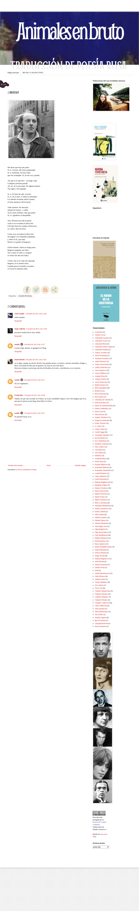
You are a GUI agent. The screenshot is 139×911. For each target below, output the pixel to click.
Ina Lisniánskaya (101, 441)
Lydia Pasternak (100, 479)
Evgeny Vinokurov (101, 417)
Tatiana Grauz (100, 567)
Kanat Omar (99, 461)
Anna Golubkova (101, 373)
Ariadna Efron (100, 376)
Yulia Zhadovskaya (101, 612)
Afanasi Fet (99, 335)
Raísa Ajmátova (100, 544)
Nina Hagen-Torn (101, 526)
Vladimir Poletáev (101, 600)
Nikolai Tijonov (100, 520)
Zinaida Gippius (100, 618)
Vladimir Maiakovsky (102, 591)
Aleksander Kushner (102, 338)
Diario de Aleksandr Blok (104, 406)
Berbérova (98, 391)
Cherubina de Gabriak (102, 400)
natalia (17, 344)
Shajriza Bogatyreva (102, 559)
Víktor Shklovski (101, 606)
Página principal (13, 73)
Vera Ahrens (99, 585)
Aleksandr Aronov (101, 341)
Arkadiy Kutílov (100, 379)
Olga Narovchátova (101, 532)
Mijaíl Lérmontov (101, 500)
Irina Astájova (100, 447)
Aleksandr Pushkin (101, 350)
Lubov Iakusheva (101, 476)
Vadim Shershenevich (102, 573)
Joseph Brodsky (25, 296)
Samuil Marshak (100, 550)
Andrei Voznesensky (102, 364)
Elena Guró (99, 412)
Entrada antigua (80, 465)
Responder (18, 321)
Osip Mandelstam (101, 535)
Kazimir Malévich (101, 465)
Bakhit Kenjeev (100, 385)
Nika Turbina (99, 514)
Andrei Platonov (100, 361)
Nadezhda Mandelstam (103, 506)
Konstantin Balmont (102, 467)
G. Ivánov (98, 426)
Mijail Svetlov (100, 497)
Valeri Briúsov (100, 576)
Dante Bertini (19, 360)
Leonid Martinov (101, 473)
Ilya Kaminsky (100, 438)
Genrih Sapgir (100, 432)
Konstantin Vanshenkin (103, 470)
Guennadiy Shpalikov (102, 435)
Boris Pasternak (100, 394)
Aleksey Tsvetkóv (101, 353)
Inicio (49, 465)
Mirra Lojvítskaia (101, 503)
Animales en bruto (69, 30)
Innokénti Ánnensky (102, 444)
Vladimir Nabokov (101, 594)
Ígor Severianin (100, 620)
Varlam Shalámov (101, 582)
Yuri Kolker (99, 614)
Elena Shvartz (100, 414)
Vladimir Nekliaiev (101, 597)
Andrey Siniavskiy (101, 367)
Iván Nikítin (99, 453)
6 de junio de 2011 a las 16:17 (34, 380)
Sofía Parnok (99, 562)
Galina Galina (100, 429)
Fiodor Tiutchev (100, 423)
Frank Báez (18, 395)
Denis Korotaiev (100, 403)
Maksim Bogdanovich (102, 482)
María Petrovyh (100, 491)
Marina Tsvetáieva (101, 488)
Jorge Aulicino (19, 329)
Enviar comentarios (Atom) (26, 470)
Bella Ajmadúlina (101, 388)
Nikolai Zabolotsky (101, 523)
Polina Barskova (100, 541)
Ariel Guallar (19, 314)
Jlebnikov (98, 456)
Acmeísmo (98, 332)
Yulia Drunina (100, 609)
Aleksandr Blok (100, 344)
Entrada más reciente (15, 465)
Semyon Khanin (100, 553)
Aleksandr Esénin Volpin (103, 347)
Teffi (96, 570)
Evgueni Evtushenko (102, 420)
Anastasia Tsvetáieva (102, 358)
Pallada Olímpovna (101, 538)
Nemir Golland (100, 512)
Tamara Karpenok (101, 565)
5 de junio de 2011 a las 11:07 (34, 344)
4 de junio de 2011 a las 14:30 (36, 314)
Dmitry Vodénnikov (102, 409)
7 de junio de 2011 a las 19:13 (34, 413)
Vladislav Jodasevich (102, 603)
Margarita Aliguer (101, 485)
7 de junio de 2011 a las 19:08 (34, 395)
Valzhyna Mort (100, 579)
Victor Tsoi (99, 588)
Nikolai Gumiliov (101, 517)
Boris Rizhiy (99, 397)
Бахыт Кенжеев (100, 626)
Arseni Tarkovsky (101, 382)
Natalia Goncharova (102, 509)
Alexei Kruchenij (101, 356)
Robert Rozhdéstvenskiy (103, 547)
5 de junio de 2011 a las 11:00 (36, 329)
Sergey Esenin (100, 556)
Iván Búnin (99, 450)
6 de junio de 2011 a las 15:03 (35, 360)
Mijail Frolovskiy (101, 494)
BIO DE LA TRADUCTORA (33, 73)
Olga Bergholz (100, 529)
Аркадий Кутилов (101, 623)
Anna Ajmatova (100, 370)
